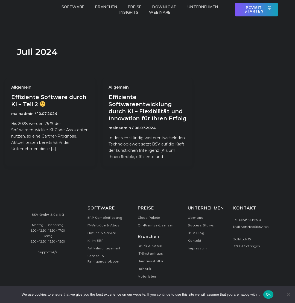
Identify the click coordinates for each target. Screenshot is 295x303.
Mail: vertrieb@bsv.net (251, 227)
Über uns (195, 217)
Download (166, 7)
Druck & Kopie (150, 246)
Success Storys (201, 225)
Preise (136, 7)
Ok (268, 294)
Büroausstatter (150, 261)
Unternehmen (204, 7)
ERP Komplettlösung (104, 217)
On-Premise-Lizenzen (156, 225)
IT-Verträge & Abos (103, 225)
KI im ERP (95, 240)
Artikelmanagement (104, 248)
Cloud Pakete (149, 217)
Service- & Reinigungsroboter (103, 258)
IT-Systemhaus (150, 253)
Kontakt (194, 240)
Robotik (144, 269)
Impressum (197, 248)
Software (74, 7)
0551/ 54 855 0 (250, 220)
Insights (130, 12)
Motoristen (147, 276)
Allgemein (21, 87)
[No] (288, 294)
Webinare (160, 12)
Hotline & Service (101, 233)
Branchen (107, 7)
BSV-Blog (196, 233)
